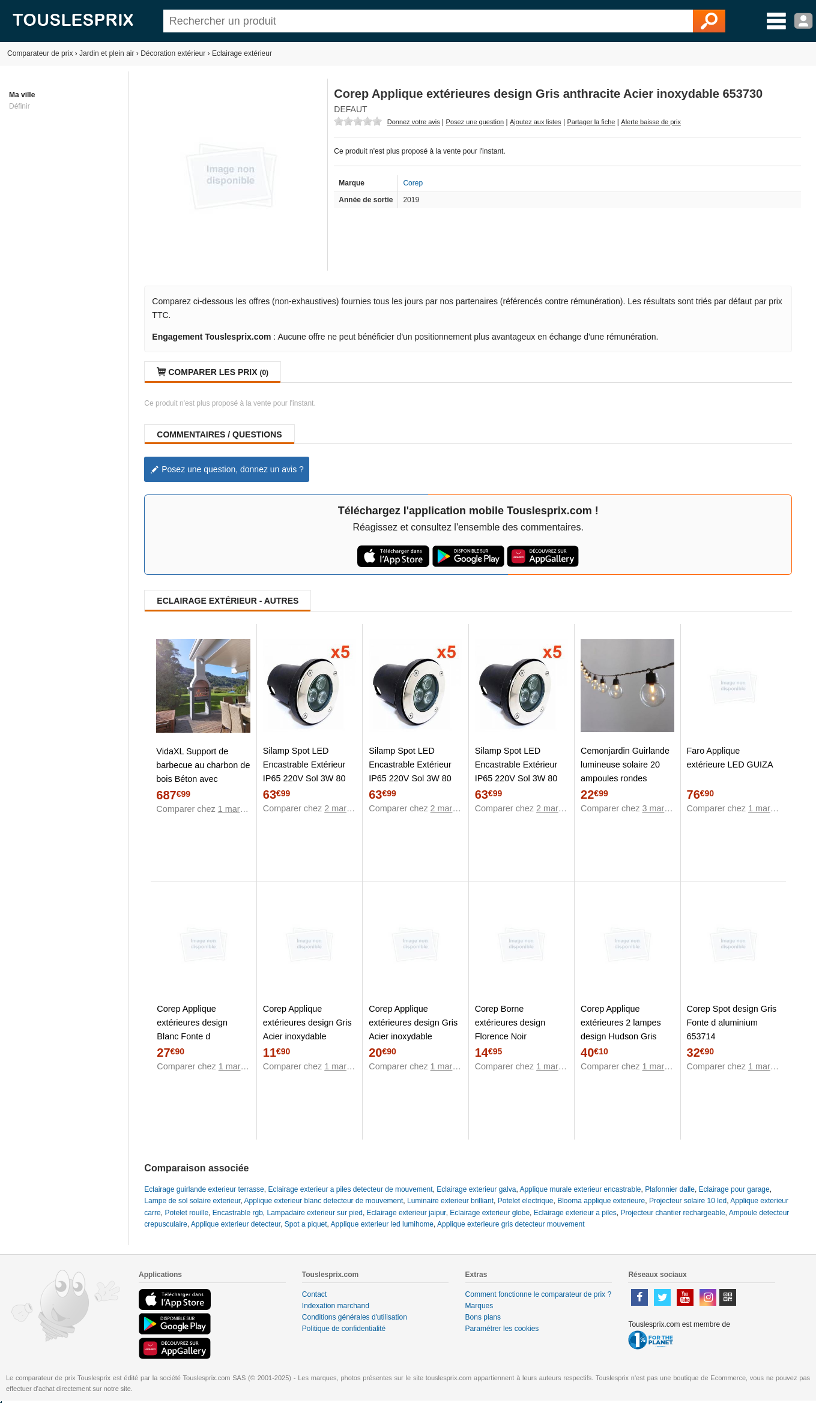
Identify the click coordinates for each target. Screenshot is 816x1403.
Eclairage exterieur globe (490, 1213)
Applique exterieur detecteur (235, 1224)
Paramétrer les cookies (502, 1328)
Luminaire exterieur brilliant (450, 1201)
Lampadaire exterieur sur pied (314, 1213)
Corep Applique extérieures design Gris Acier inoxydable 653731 (413, 1029)
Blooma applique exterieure (601, 1201)
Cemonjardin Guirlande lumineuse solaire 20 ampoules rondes (625, 764)
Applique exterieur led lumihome (382, 1224)
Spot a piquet (306, 1224)
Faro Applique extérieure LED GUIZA (730, 757)
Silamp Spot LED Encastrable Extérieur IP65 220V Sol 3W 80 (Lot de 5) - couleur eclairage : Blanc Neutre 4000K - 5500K (415, 785)
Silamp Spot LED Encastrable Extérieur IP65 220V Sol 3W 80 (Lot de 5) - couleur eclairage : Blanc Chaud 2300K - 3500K (309, 785)
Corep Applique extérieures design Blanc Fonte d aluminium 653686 (192, 1029)
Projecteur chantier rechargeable (673, 1213)
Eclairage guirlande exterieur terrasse (204, 1189)
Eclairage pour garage (734, 1189)
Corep (413, 183)
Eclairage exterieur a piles (575, 1213)
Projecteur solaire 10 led (688, 1201)
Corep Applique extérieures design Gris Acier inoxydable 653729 (307, 1029)
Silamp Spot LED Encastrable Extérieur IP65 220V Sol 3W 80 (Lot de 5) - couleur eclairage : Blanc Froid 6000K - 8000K (518, 785)
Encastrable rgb (238, 1213)
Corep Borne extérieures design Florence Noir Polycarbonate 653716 (518, 1029)
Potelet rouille (186, 1213)
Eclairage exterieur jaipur (406, 1213)
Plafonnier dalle (670, 1189)
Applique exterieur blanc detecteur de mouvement (323, 1201)
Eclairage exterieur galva (476, 1189)
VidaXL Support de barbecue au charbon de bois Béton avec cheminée (203, 772)
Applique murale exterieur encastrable (580, 1189)
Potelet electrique (526, 1201)
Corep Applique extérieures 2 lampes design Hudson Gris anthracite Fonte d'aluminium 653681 (621, 1036)
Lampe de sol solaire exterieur (192, 1201)
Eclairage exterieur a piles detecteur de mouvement (350, 1189)
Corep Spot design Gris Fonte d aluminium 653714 (732, 1022)
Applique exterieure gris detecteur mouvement (510, 1224)
